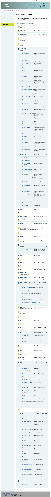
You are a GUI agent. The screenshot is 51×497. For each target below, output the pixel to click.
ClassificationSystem (28, 429)
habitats (25, 70)
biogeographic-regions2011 (27, 164)
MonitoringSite (27, 442)
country (25, 484)
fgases (22, 245)
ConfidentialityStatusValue (29, 432)
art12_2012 (23, 30)
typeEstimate (26, 142)
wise (21, 413)
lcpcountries (26, 335)
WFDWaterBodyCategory (29, 471)
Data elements (5, 19)
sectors (25, 341)
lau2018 (22, 327)
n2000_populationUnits (28, 177)
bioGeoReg (26, 57)
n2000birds (26, 181)
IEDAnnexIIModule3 (25, 277)
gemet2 (22, 255)
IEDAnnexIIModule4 (25, 282)
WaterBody (26, 461)
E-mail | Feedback (6, 493)
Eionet (8, 10)
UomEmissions (27, 456)
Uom (25, 453)
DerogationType (27, 290)
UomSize (26, 459)
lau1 (21, 320)
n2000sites (26, 188)
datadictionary (24, 216)
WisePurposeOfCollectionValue (29, 476)
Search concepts (31, 23)
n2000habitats (27, 185)
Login (38, 0)
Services (4, 26)
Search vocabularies (21, 23)
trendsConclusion (27, 139)
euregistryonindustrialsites (27, 233)
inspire (22, 312)
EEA (7, 1)
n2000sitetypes (27, 191)
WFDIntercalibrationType (29, 464)
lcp (21, 332)
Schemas (4, 22)
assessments (26, 53)
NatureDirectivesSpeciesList (29, 198)
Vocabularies (5, 24)
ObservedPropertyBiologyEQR (29, 447)
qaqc (25, 121)
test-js (25, 384)
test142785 (26, 387)
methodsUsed (27, 96)
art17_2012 (23, 44)
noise (21, 350)
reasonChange (27, 127)
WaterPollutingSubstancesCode (29, 302)
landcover (22, 317)
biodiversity (23, 154)
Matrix (25, 440)
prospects (26, 117)
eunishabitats (26, 171)
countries (26, 63)
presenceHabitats (27, 106)
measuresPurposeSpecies (29, 89)
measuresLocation (27, 82)
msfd (21, 345)
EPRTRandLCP (24, 228)
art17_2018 (23, 48)
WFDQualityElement (28, 469)
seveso (22, 357)
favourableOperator (28, 67)
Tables (3, 17)
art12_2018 (23, 34)
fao (21, 240)
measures (26, 76)
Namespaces (5, 29)
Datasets (4, 15)
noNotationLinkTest (28, 382)
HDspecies (26, 73)
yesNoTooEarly (27, 146)
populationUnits (27, 99)
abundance (26, 157)
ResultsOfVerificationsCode (29, 293)
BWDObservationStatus (29, 418)
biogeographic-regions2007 (27, 161)
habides (22, 262)
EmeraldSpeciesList (28, 169)
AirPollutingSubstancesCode (29, 287)
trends (25, 136)
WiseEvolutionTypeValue (29, 474)
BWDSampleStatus (28, 423)
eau (24, 373)
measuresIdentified (28, 80)
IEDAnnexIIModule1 (25, 272)
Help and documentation (7, 12)
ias (21, 265)
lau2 (21, 323)
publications (23, 354)
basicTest (26, 365)
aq (21, 27)
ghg (21, 258)
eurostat (22, 236)
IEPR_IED (22, 307)
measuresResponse (28, 93)
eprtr (21, 223)
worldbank (23, 481)
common (22, 212)
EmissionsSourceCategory (29, 435)
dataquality (26, 166)
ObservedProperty (27, 445)
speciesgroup (26, 205)
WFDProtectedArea (28, 466)
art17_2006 (23, 39)
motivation (26, 174)
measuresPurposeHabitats (29, 86)
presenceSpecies (27, 109)
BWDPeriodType (27, 421)
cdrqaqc (25, 60)
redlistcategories (27, 202)
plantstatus (26, 338)
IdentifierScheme (27, 437)
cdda (21, 209)
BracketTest (26, 368)
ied (21, 269)
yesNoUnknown (27, 149)
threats (25, 133)
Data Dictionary (12, 10)
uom (21, 409)
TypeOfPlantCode (27, 296)
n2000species (26, 194)
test (21, 362)
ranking (25, 123)
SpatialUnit (26, 451)
